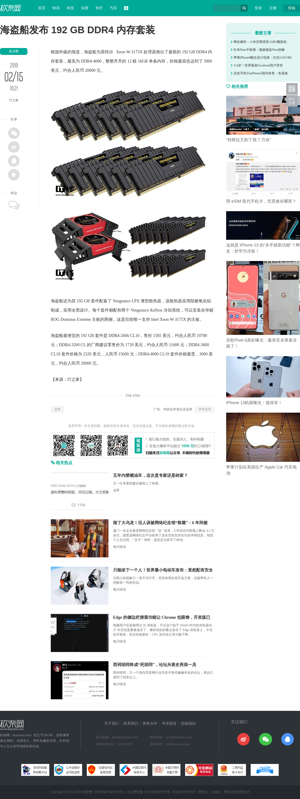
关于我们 (111, 723)
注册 (272, 8)
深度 (84, 8)
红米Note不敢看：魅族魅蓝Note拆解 (258, 49)
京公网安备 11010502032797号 (148, 792)
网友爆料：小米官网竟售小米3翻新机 (259, 42)
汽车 (113, 8)
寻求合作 (204, 409)
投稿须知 (188, 723)
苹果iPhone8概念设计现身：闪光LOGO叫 (261, 57)
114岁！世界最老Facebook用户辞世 (257, 65)
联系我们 (130, 723)
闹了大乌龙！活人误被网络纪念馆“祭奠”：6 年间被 (160, 522)
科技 (70, 8)
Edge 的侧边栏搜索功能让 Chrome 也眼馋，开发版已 (161, 617)
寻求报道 (169, 723)
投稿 (291, 8)
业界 (57, 409)
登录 (258, 8)
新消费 (14, 51)
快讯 (56, 8)
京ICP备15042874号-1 (109, 792)
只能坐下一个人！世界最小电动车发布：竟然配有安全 (163, 570)
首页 (41, 8)
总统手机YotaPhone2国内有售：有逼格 (259, 73)
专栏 (99, 8)
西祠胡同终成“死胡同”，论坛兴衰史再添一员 (154, 664)
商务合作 (150, 723)
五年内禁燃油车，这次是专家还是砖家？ (150, 475)
